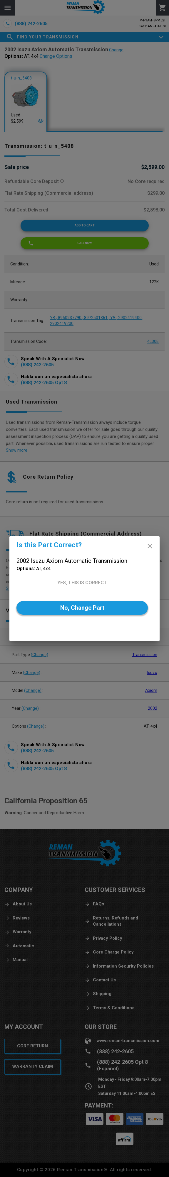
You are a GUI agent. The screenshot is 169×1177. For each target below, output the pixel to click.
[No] (82, 608)
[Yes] (82, 583)
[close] (149, 545)
